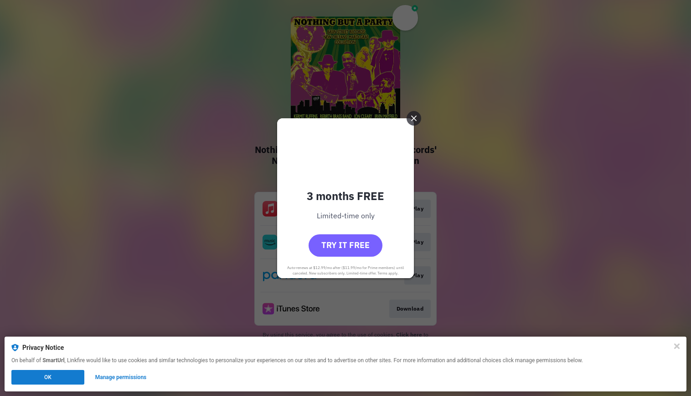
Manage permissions (121, 377)
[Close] (677, 346)
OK (48, 377)
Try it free (345, 245)
